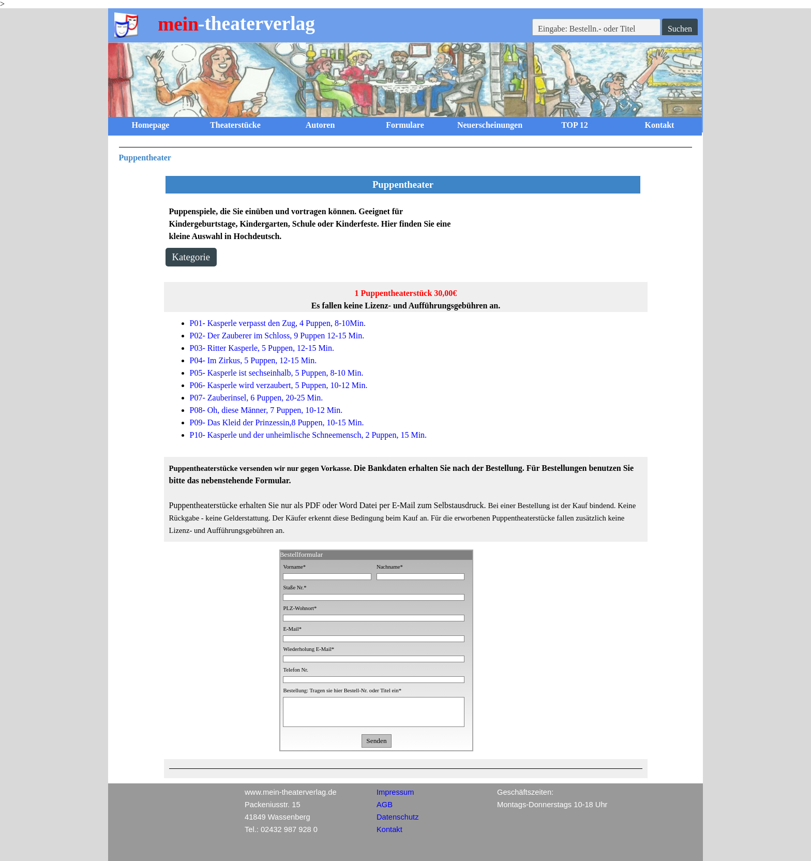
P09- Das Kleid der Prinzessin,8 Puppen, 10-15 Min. (277, 422)
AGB (385, 804)
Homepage (151, 125)
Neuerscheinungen (489, 125)
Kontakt (659, 125)
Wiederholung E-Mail (308, 649)
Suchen (680, 28)
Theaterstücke (235, 125)
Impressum (395, 792)
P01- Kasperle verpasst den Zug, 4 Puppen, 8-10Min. (278, 323)
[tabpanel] (406, 155)
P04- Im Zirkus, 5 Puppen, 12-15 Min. (253, 360)
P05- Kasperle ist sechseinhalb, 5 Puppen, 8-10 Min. (277, 372)
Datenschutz (397, 817)
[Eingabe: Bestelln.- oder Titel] (596, 29)
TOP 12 (574, 125)
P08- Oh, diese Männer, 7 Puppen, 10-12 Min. (266, 410)
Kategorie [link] (191, 256)
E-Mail (292, 629)
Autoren (320, 125)
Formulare (405, 125)
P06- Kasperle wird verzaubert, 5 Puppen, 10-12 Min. (279, 385)
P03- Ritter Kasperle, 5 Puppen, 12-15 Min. (262, 348)
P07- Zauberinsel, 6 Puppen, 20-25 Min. (256, 397)
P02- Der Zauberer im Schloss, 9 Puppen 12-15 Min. (277, 335)
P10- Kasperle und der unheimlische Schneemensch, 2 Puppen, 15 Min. (308, 434)
